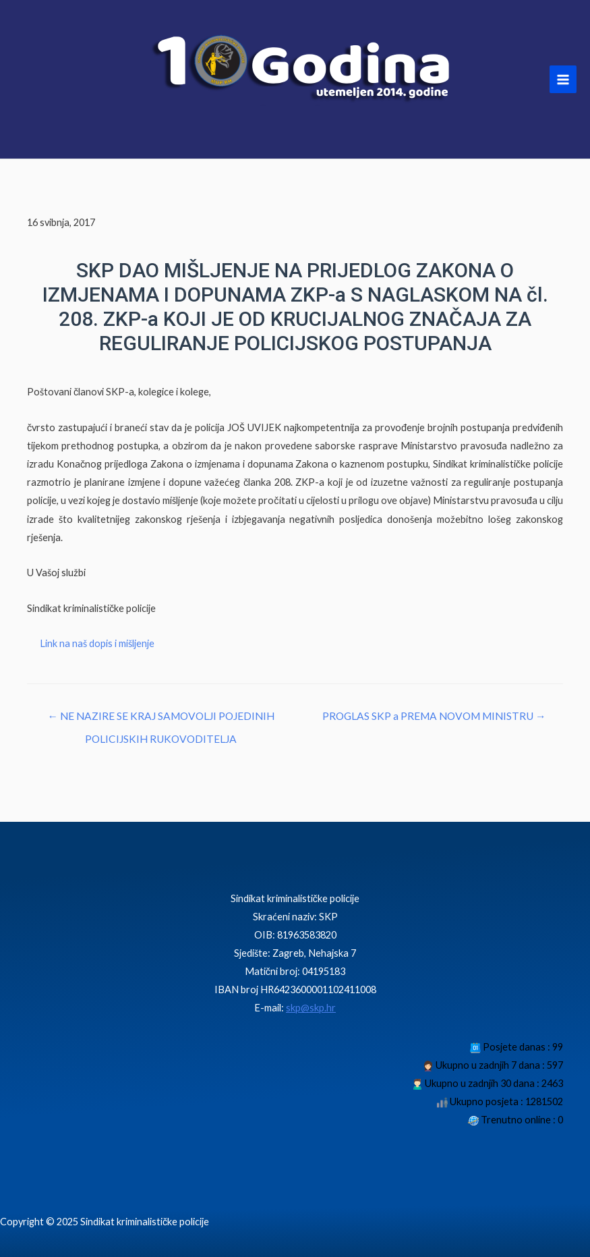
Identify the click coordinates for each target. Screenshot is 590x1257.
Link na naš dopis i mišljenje (97, 643)
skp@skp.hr (311, 1007)
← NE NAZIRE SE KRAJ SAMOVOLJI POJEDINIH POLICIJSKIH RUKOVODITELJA (160, 719)
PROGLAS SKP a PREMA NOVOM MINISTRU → (434, 716)
